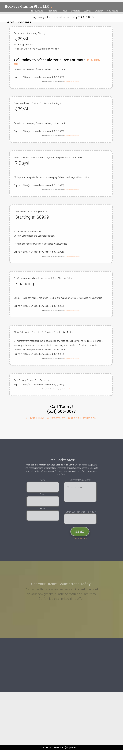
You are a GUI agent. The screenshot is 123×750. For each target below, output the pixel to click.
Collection (112, 10)
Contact (99, 10)
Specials (75, 10)
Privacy (83, 542)
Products (52, 10)
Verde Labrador (80, 495)
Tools (64, 10)
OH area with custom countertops (71, 81)
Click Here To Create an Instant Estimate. (61, 418)
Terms (76, 542)
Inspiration (37, 10)
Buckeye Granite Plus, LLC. (28, 6)
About (87, 10)
